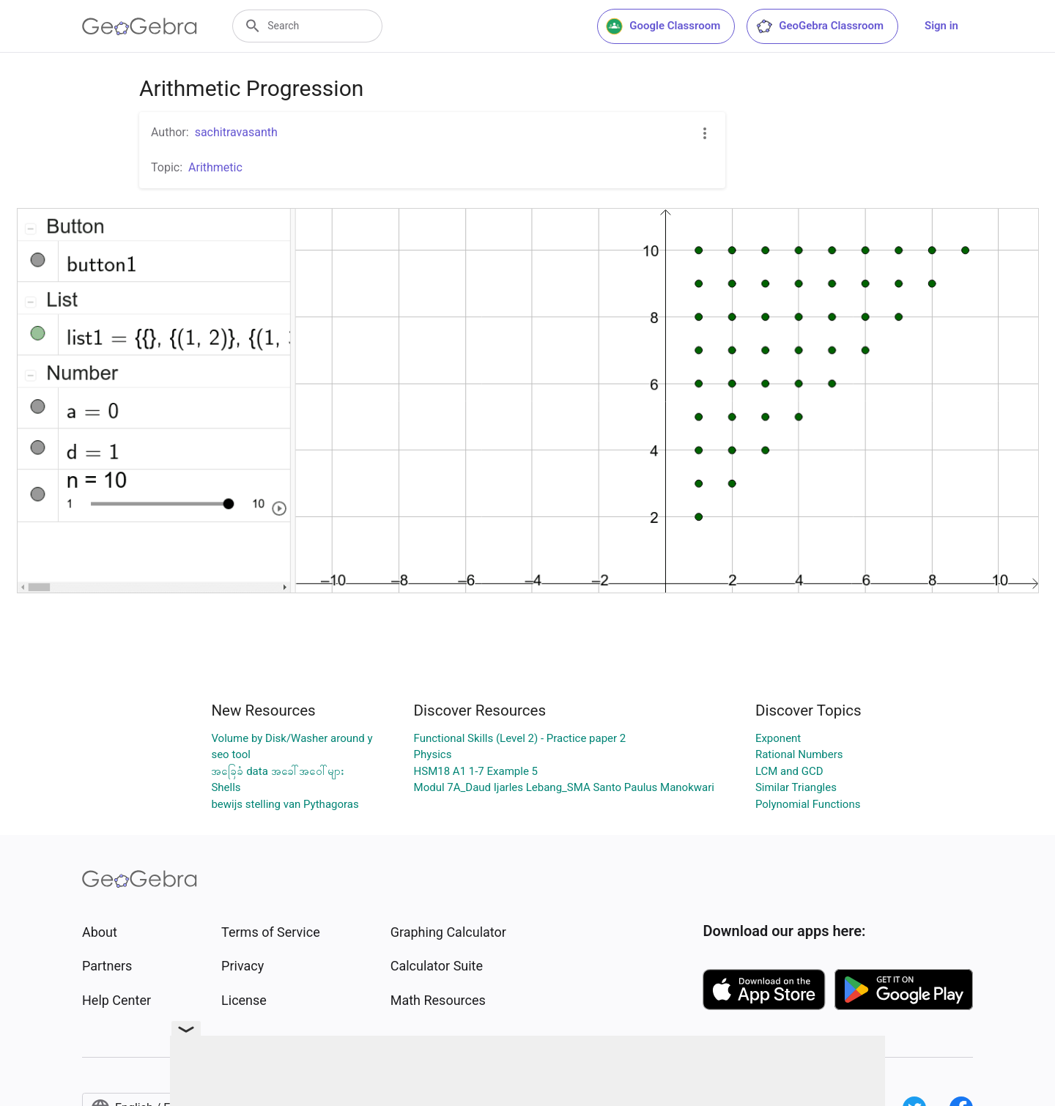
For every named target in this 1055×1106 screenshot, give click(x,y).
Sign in (941, 25)
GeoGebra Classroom (819, 26)
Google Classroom (663, 26)
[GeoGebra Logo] (139, 26)
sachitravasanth (236, 132)
